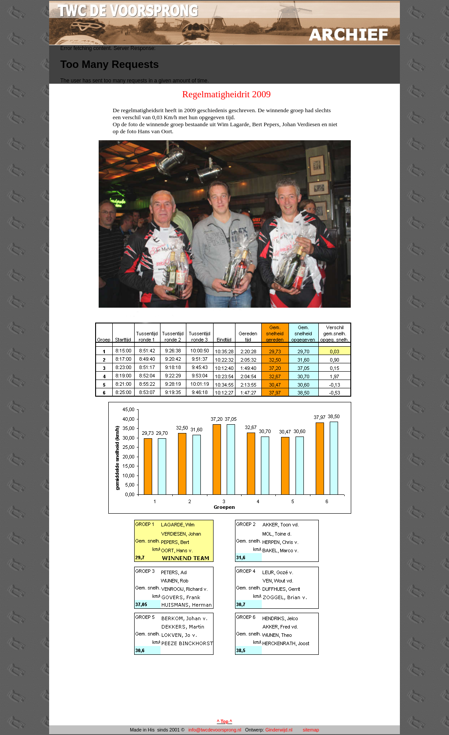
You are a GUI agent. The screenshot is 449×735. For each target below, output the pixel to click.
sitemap (311, 729)
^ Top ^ (224, 721)
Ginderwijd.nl (278, 729)
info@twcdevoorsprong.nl (215, 729)
